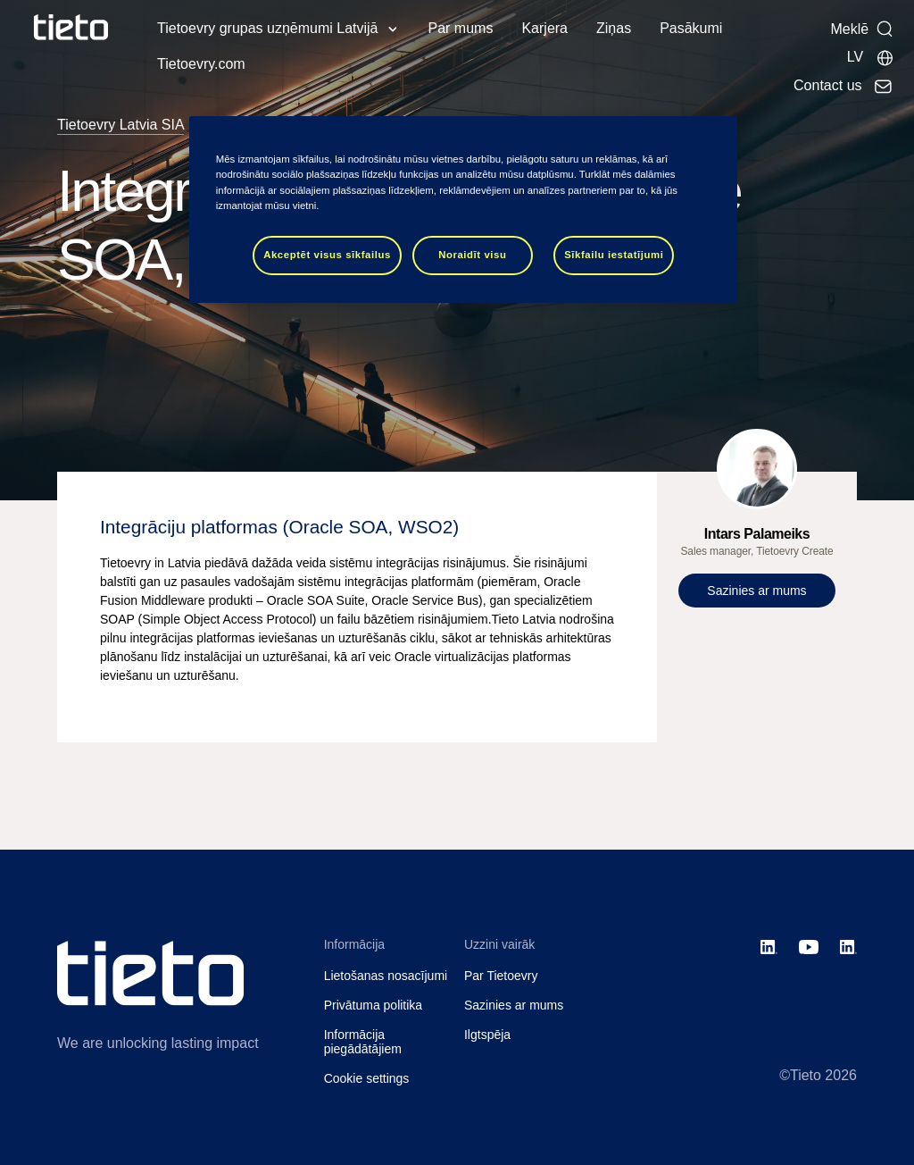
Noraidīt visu (472, 254)
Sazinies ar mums (513, 1005)
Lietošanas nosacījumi (386, 975)
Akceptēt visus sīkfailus (327, 254)
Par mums (461, 28)
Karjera (544, 28)
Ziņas (613, 28)
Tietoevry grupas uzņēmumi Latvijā (267, 28)
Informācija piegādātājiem (363, 1042)
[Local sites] (870, 57)
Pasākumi (691, 28)
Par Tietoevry (500, 975)
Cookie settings (367, 1078)
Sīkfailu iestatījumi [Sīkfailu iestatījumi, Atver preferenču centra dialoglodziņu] (613, 254)
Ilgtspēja (487, 1034)
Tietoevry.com (201, 63)
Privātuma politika (373, 1005)
